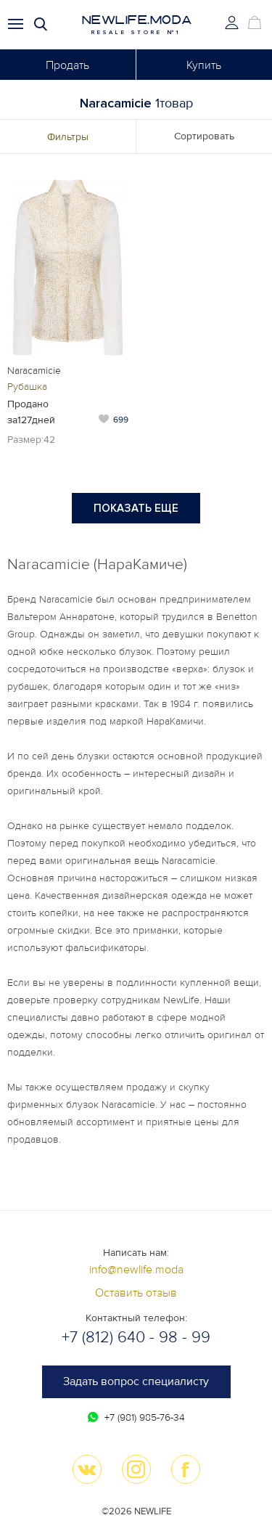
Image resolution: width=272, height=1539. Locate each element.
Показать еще (136, 508)
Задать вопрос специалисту (136, 1381)
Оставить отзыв (136, 1293)
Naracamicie (34, 370)
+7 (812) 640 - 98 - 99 (136, 1337)
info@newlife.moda (136, 1269)
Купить (203, 65)
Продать (67, 65)
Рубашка (27, 386)
